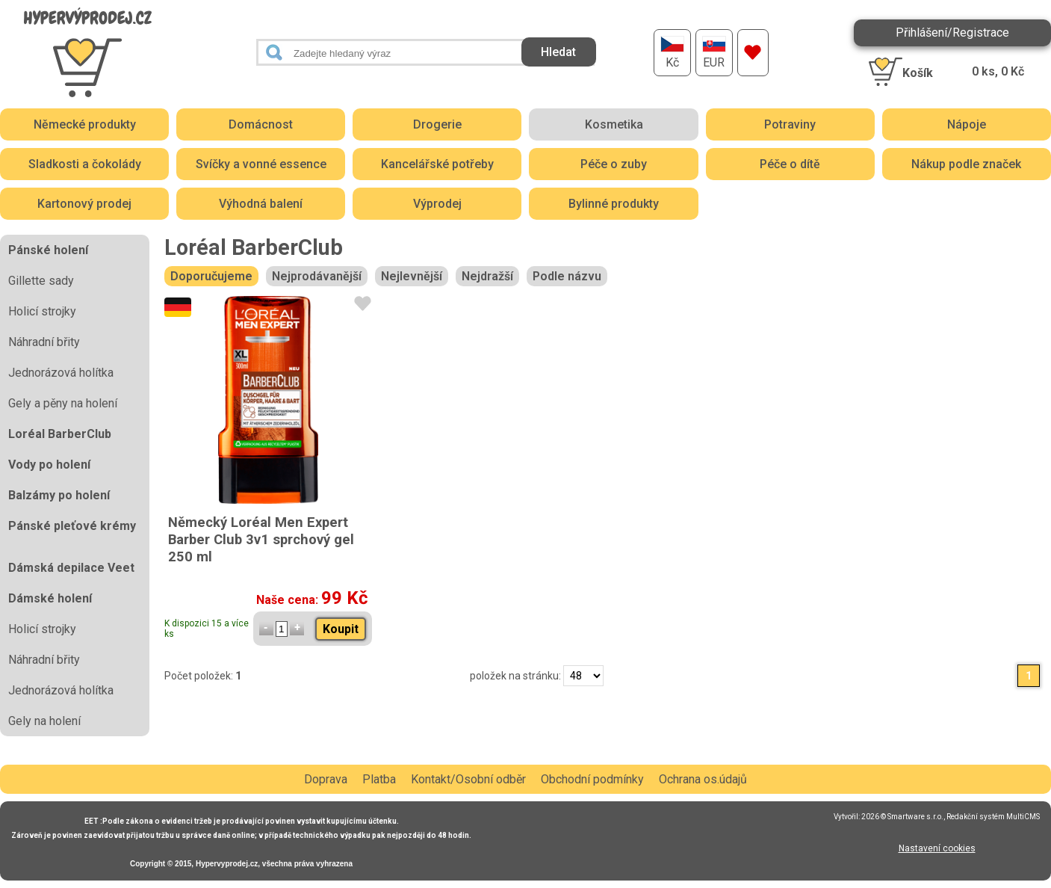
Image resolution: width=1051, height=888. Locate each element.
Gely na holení (44, 721)
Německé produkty (85, 124)
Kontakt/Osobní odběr (468, 779)
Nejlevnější (411, 276)
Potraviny (790, 124)
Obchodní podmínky (592, 779)
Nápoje (966, 124)
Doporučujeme (211, 276)
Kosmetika (614, 124)
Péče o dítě (790, 164)
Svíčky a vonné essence (261, 164)
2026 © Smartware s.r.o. (902, 817)
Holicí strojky (42, 311)
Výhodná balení (261, 204)
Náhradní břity (44, 342)
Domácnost (261, 124)
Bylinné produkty (613, 204)
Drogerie (437, 124)
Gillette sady (41, 281)
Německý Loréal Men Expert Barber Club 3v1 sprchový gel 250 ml (261, 539)
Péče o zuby (613, 164)
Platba (379, 779)
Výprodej (437, 204)
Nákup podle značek (966, 164)
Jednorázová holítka (61, 373)
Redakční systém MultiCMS (993, 817)
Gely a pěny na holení (62, 403)
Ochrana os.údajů (703, 779)
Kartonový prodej (84, 204)
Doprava (325, 779)
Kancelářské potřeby (437, 164)
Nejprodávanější (317, 276)
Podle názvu (567, 276)
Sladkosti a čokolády (84, 164)
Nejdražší (487, 276)
